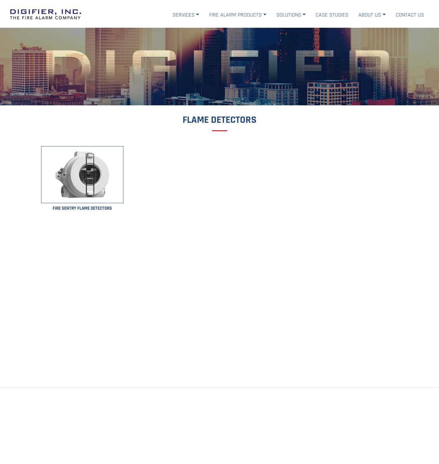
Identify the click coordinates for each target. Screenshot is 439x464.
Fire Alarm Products (235, 14)
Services (184, 14)
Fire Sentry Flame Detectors (82, 208)
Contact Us (410, 14)
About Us (369, 14)
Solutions (288, 14)
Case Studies (332, 14)
